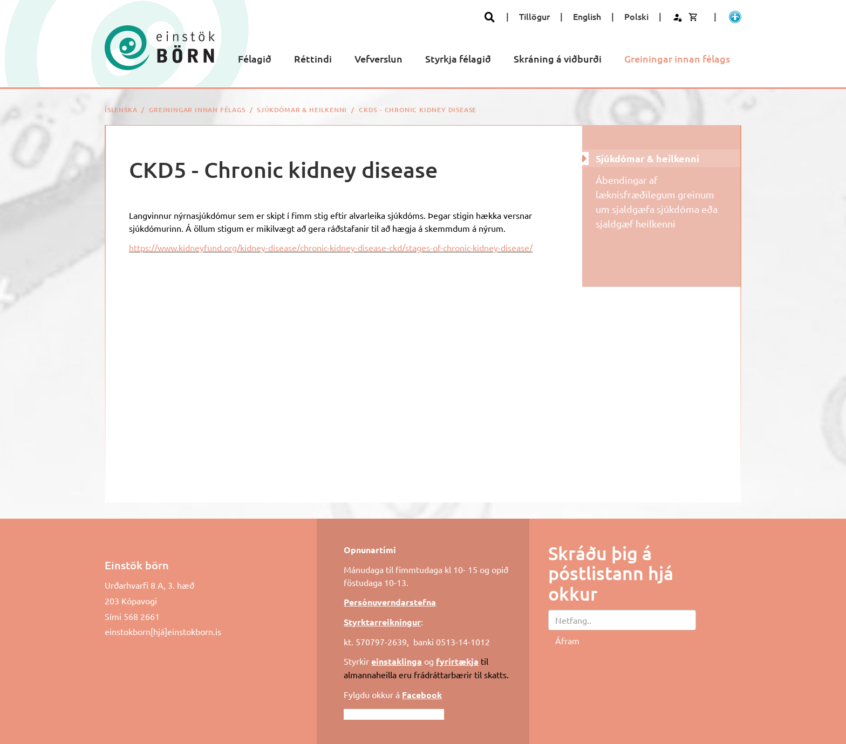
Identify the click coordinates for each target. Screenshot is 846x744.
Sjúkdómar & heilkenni (302, 109)
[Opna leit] (490, 17)
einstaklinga (396, 661)
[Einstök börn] (160, 47)
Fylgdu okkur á (393, 694)
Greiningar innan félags (197, 109)
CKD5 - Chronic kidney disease (417, 109)
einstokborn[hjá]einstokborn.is (163, 631)
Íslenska (121, 109)
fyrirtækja (457, 661)
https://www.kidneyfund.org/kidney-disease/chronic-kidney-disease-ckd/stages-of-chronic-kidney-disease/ (331, 247)
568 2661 (142, 616)
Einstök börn (137, 565)
